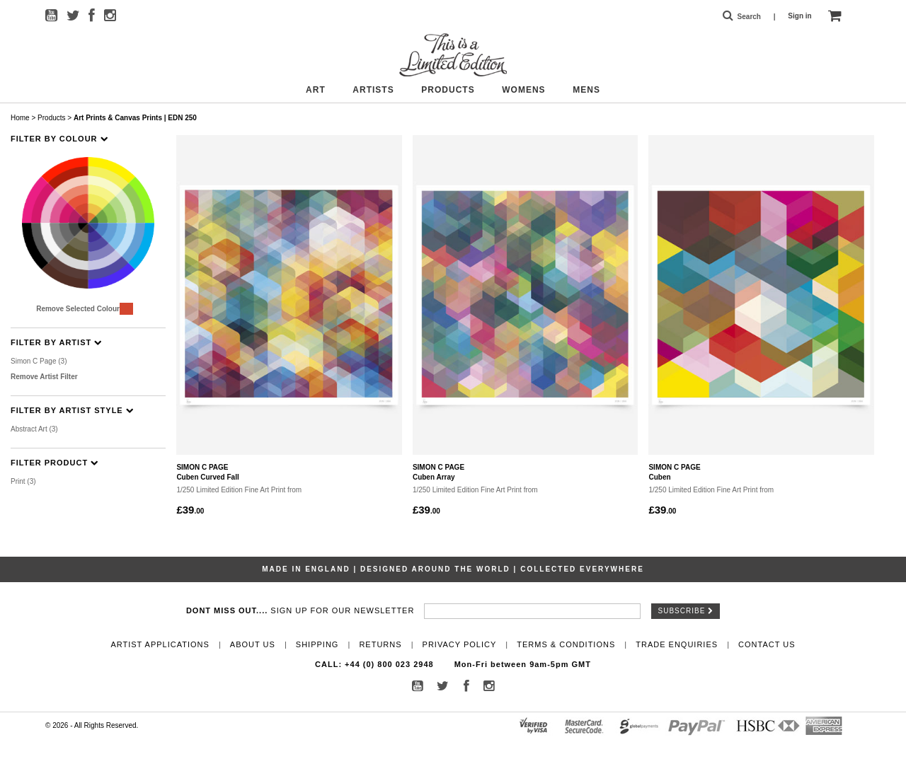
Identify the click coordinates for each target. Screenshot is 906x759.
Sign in (799, 16)
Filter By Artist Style (72, 411)
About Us (252, 644)
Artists (373, 90)
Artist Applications (159, 644)
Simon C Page (39, 361)
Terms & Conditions (566, 644)
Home (20, 118)
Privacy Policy (460, 644)
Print (23, 481)
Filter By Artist (56, 343)
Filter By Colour (59, 139)
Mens (586, 90)
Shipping (317, 644)
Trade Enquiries (677, 644)
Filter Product (54, 463)
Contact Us (767, 644)
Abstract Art (34, 429)
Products (447, 90)
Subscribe (685, 611)
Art (316, 90)
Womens (523, 90)
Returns (380, 644)
